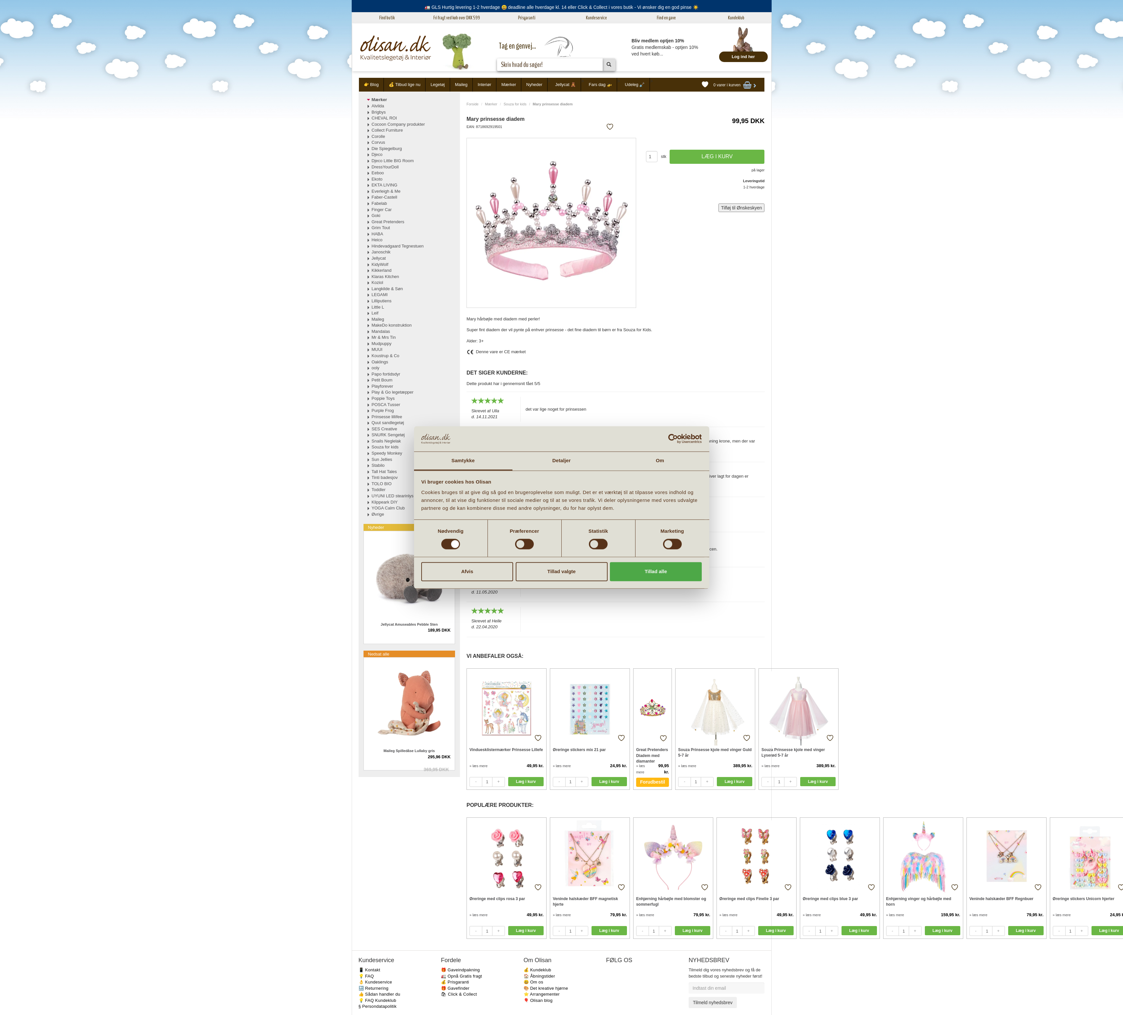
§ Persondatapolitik (378, 1006)
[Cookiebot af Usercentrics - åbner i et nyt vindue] (673, 439)
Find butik (387, 17)
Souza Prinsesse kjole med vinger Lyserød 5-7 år (793, 752)
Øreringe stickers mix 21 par (579, 749)
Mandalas (381, 331)
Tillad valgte (561, 571)
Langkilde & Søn (387, 288)
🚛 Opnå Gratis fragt (461, 976)
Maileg (461, 84)
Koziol (377, 282)
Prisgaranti (526, 17)
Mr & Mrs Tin (384, 337)
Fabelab (379, 203)
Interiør (484, 84)
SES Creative (384, 428)
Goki (376, 215)
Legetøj (437, 84)
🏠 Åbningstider (539, 976)
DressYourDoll (385, 166)
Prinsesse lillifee (387, 416)
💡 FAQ (366, 976)
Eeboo (378, 172)
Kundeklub (736, 17)
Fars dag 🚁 (600, 84)
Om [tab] (660, 460)
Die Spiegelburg (387, 148)
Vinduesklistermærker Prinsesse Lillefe (506, 749)
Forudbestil (652, 782)
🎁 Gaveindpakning (460, 969)
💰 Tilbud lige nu (404, 84)
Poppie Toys (383, 398)
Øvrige (378, 514)
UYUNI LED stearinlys (393, 495)
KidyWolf (380, 264)
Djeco (377, 154)
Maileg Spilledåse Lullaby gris (409, 751)
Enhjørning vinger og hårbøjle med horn (918, 901)
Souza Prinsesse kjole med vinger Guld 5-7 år (715, 752)
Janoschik (381, 251)
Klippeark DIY (385, 502)
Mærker (508, 84)
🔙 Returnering (373, 988)
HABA (377, 233)
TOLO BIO (382, 483)
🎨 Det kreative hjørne (546, 988)
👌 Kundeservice (375, 982)
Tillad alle (656, 571)
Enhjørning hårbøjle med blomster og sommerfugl (671, 901)
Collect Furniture (387, 130)
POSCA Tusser (386, 404)
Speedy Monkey (387, 453)
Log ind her (743, 56)
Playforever (382, 386)
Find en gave (666, 17)
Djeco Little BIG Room (393, 160)
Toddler (379, 489)
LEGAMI (380, 294)
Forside (473, 104)
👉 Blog (371, 84)
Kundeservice (596, 17)
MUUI (377, 349)
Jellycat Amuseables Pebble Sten (409, 624)
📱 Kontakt (369, 969)
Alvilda (378, 105)
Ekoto (377, 179)
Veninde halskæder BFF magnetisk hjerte (585, 901)
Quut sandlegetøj (388, 422)
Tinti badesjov (385, 477)
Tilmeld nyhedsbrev (713, 1002)
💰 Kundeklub (537, 969)
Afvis (467, 571)
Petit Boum (382, 380)
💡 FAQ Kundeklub (377, 1000)
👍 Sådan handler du (380, 994)
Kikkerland (382, 270)
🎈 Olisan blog (538, 1000)
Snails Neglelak (386, 441)
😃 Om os (533, 982)
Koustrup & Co (386, 355)
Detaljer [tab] (561, 460)
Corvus (378, 142)
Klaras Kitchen (385, 276)
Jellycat (379, 258)
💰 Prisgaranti (455, 982)
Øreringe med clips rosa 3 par (497, 898)
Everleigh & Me (386, 191)
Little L (378, 307)
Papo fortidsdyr (386, 374)
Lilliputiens (382, 300)
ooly (376, 367)
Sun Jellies (382, 459)
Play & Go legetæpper (393, 392)
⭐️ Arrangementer (542, 994)
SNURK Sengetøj (388, 434)
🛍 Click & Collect (459, 994)
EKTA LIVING (385, 185)
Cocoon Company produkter (398, 124)
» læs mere (478, 766)
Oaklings (380, 361)
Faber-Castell (384, 197)
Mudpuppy (382, 343)
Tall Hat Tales (384, 471)
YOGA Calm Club (388, 508)
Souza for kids (515, 104)
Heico (377, 239)
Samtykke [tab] (463, 460)
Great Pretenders (388, 221)
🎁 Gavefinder (455, 988)
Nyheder (534, 84)
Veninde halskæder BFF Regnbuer (1001, 898)
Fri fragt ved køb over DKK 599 (456, 17)
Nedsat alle (378, 654)
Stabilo (378, 465)
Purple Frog (383, 410)
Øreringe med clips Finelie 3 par (749, 898)
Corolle (378, 136)
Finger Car (382, 209)
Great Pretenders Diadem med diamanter (652, 755)
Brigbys (379, 112)
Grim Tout (381, 227)
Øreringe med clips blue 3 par (830, 898)
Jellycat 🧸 (565, 84)
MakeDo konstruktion (392, 325)
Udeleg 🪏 (635, 84)
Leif (375, 313)
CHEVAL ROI (384, 118)
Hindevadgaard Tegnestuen (398, 246)
